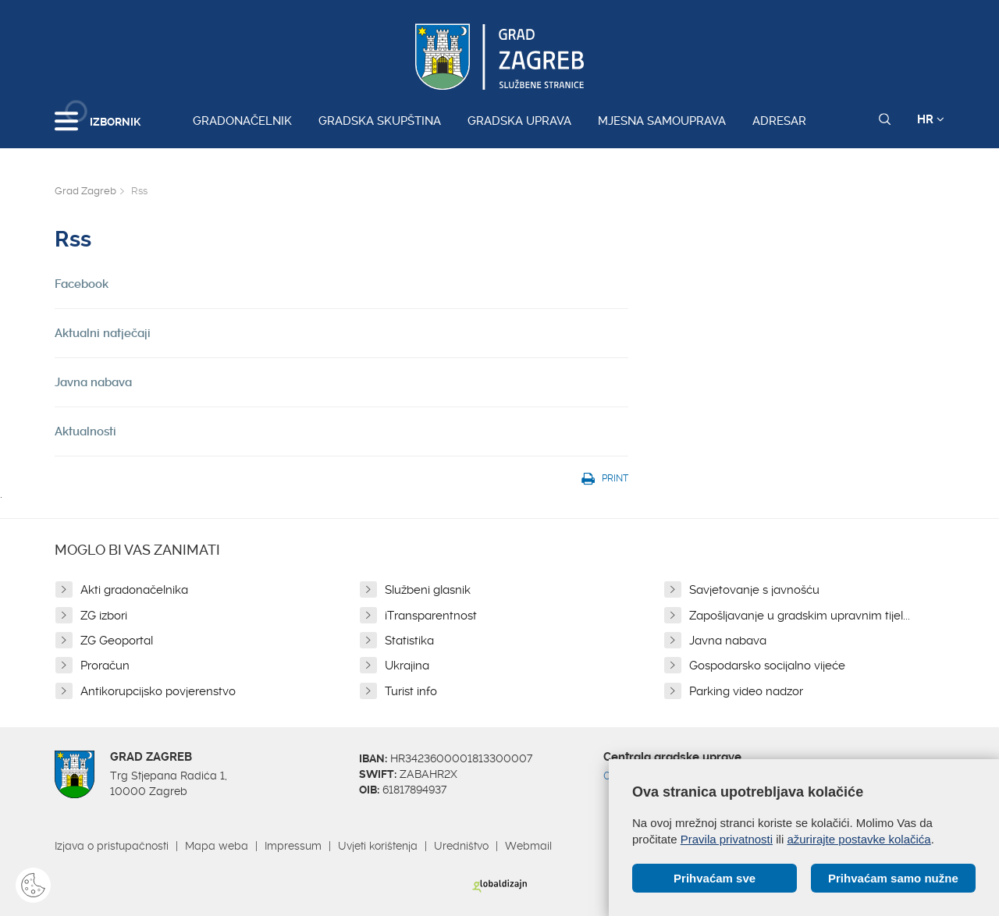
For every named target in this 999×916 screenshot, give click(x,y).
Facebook (81, 284)
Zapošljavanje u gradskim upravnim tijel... (799, 616)
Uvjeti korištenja (378, 846)
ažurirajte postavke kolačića (858, 839)
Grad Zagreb (85, 191)
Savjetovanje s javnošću (754, 590)
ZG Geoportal (116, 641)
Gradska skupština (379, 121)
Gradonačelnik (242, 121)
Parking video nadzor (746, 691)
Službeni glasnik (428, 590)
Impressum (293, 846)
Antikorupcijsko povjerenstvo (158, 691)
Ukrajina (407, 666)
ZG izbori (103, 616)
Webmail (528, 846)
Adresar (779, 121)
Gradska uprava (519, 121)
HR (930, 119)
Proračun (105, 666)
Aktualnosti (85, 431)
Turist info (411, 691)
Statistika (409, 641)
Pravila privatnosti (727, 839)
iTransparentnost (431, 616)
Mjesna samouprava (662, 121)
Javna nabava (93, 382)
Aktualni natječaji (103, 333)
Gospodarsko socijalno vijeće (767, 666)
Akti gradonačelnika (134, 590)
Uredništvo (461, 846)
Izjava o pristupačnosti (112, 846)
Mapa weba (216, 846)
